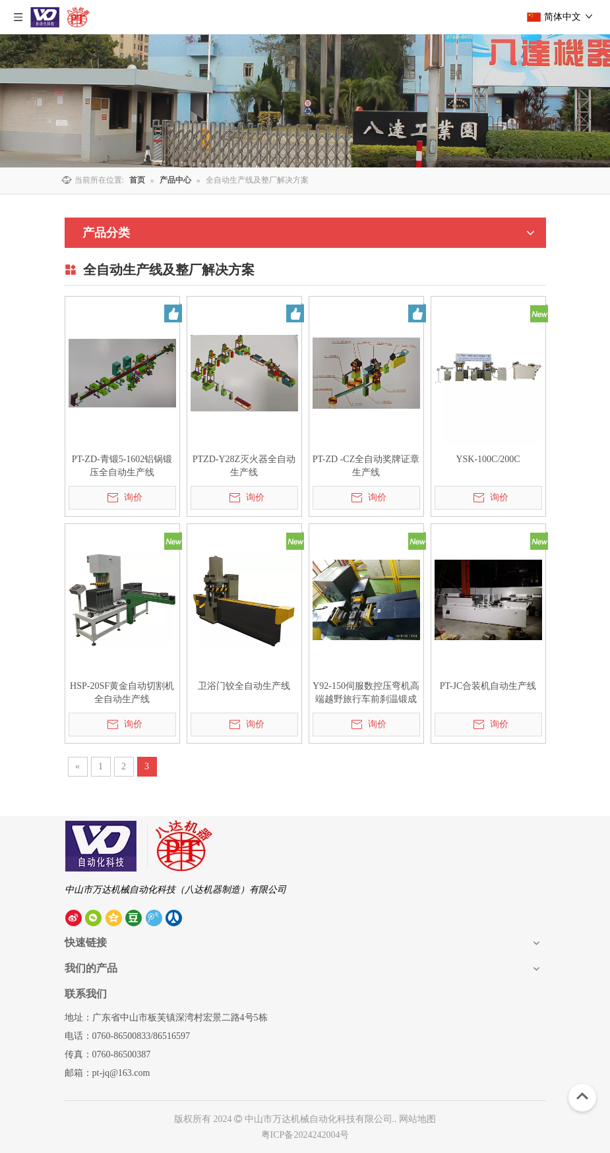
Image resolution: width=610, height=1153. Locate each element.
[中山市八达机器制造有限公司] (140, 845)
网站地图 (417, 1119)
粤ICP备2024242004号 (305, 1135)
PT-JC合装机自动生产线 (488, 686)
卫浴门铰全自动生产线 (244, 686)
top (582, 1096)
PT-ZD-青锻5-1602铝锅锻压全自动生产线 (122, 465)
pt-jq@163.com (121, 1073)
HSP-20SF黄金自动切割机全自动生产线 (122, 692)
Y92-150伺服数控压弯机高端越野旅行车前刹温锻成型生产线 (366, 693)
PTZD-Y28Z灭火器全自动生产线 (244, 465)
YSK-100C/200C (488, 459)
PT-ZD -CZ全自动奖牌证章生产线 (366, 465)
